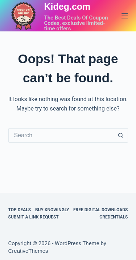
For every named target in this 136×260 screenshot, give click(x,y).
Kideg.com (67, 6)
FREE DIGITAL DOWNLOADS (100, 209)
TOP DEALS (19, 209)
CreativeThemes (28, 251)
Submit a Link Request (33, 217)
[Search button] (121, 135)
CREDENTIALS (113, 217)
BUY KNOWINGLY (52, 209)
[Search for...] (61, 135)
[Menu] (124, 16)
